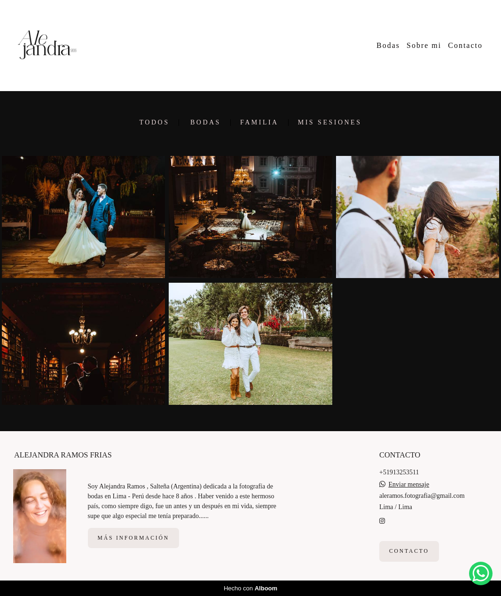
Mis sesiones (330, 122)
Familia (259, 122)
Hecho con (250, 588)
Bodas (388, 45)
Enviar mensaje (409, 484)
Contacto (465, 45)
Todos (155, 122)
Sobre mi (424, 45)
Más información (133, 538)
